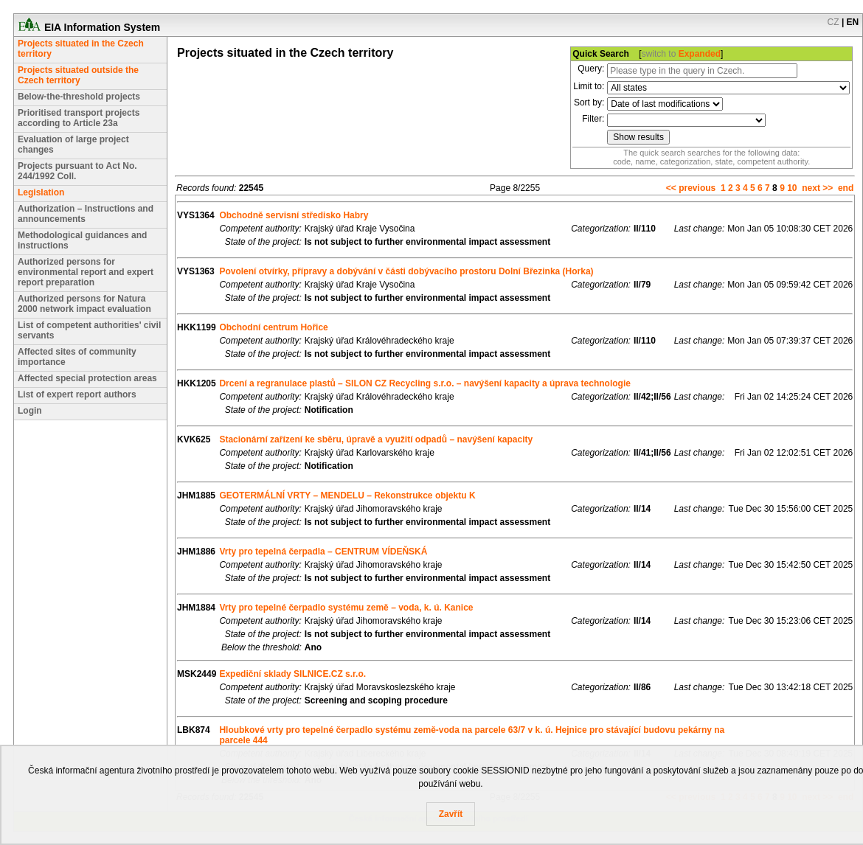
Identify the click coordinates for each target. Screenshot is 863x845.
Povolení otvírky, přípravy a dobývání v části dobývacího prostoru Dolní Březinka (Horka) (406, 271)
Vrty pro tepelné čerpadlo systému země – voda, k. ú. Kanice (346, 607)
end (845, 188)
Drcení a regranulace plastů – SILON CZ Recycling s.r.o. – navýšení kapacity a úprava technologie (425, 383)
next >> (817, 188)
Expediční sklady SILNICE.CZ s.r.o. (292, 674)
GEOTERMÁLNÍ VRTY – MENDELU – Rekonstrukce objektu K (347, 495)
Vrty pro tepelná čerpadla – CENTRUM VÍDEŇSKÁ (323, 551)
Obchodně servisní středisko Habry (293, 215)
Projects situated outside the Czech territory (78, 75)
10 (792, 188)
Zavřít (451, 814)
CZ (833, 22)
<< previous (690, 188)
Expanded (700, 54)
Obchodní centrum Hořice (273, 327)
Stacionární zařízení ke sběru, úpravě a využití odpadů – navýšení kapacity (376, 439)
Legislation (41, 192)
